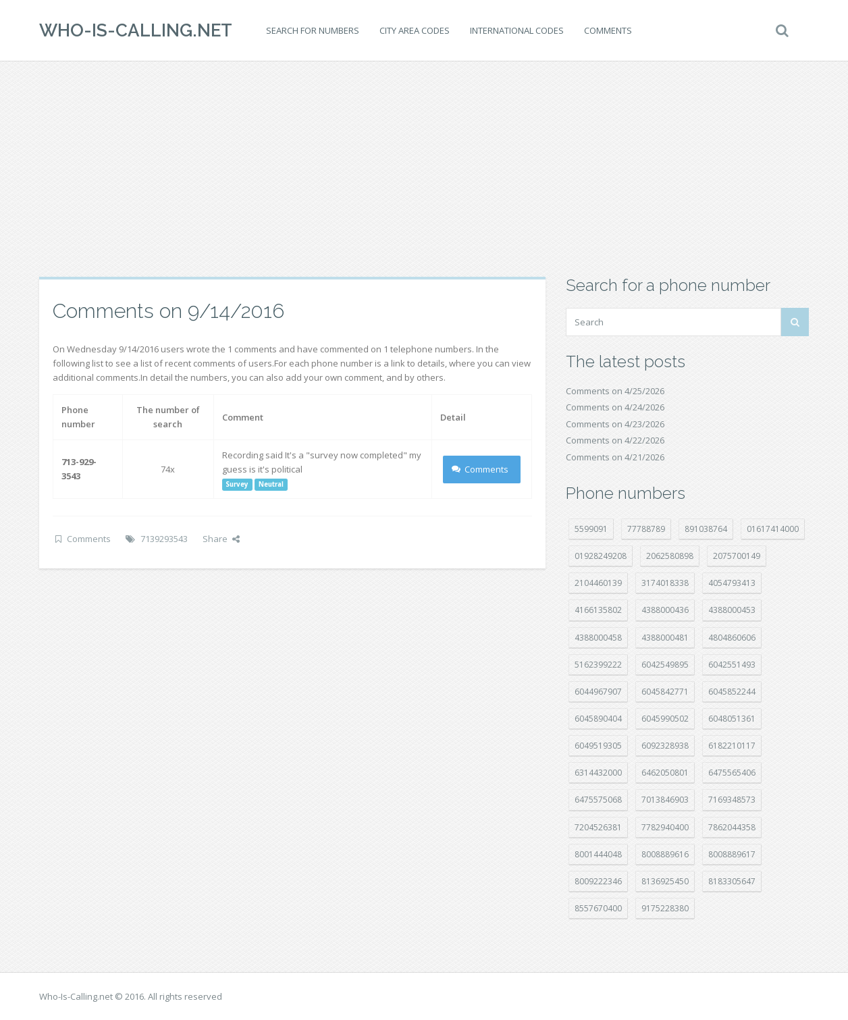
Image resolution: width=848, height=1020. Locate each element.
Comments (608, 30)
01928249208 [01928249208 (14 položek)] (601, 556)
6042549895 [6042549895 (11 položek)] (665, 664)
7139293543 (164, 539)
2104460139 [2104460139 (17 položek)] (598, 583)
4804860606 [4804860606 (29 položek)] (732, 637)
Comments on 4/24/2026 (615, 407)
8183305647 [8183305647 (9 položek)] (732, 881)
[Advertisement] (424, 168)
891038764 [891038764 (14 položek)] (706, 529)
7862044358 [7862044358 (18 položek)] (732, 827)
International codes (517, 30)
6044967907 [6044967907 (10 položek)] (598, 691)
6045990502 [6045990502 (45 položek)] (665, 718)
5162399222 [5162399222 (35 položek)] (598, 664)
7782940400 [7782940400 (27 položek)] (665, 827)
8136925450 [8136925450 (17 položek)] (665, 881)
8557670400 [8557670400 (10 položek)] (598, 908)
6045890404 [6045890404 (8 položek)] (598, 718)
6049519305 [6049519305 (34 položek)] (598, 745)
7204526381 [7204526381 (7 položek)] (598, 827)
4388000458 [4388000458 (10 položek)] (598, 637)
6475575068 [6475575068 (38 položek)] (598, 799)
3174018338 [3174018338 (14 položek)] (665, 583)
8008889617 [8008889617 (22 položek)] (732, 854)
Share (221, 539)
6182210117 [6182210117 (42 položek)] (732, 745)
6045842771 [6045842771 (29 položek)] (665, 691)
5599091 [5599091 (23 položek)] (591, 529)
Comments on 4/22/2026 (615, 440)
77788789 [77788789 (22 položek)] (646, 529)
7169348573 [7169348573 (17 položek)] (732, 799)
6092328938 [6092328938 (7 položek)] (665, 745)
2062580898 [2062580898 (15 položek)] (669, 556)
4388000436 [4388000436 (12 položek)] (665, 610)
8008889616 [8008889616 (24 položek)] (665, 854)
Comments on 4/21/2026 (615, 457)
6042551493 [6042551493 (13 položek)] (732, 664)
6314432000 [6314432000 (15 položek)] (598, 772)
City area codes (414, 30)
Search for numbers (312, 30)
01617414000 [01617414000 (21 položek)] (773, 529)
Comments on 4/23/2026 (615, 424)
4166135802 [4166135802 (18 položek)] (598, 610)
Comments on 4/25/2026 (615, 391)
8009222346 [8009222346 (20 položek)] (598, 881)
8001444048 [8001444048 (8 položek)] (598, 854)
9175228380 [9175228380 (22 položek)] (665, 908)
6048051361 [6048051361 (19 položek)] (732, 718)
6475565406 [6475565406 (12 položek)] (732, 772)
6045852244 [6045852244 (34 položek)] (732, 691)
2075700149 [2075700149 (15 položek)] (736, 556)
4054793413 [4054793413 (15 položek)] (732, 583)
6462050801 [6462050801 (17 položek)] (665, 772)
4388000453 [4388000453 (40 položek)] (732, 610)
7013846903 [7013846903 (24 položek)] (665, 799)
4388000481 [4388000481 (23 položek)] (665, 637)
